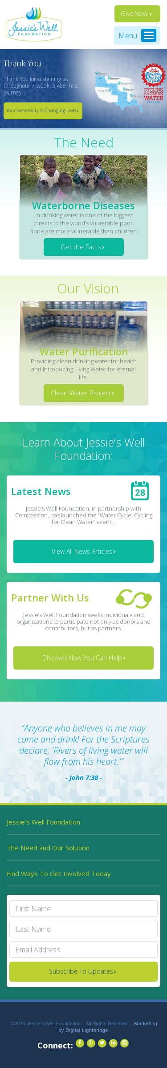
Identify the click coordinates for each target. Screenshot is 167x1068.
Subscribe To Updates (81, 971)
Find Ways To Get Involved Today (59, 873)
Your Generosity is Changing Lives (41, 110)
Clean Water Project (81, 392)
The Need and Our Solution (48, 847)
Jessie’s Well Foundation (43, 821)
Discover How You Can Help (82, 658)
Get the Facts (81, 246)
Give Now (134, 13)
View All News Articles (82, 551)
